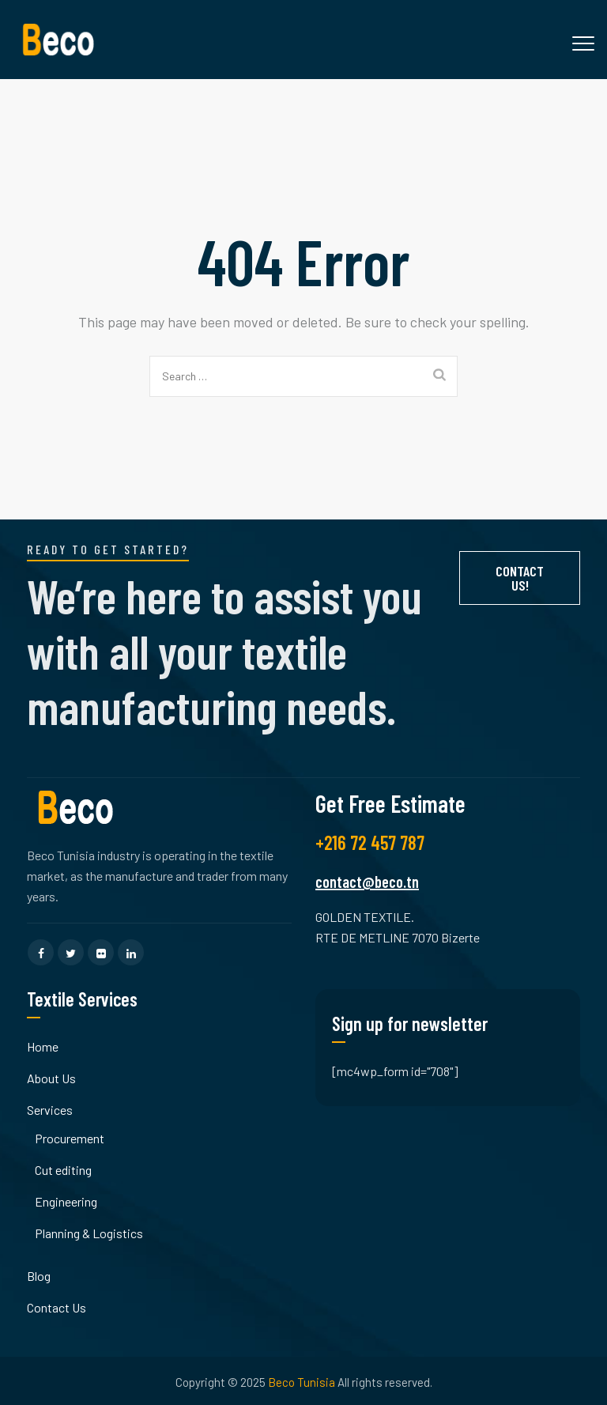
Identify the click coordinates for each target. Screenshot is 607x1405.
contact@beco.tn (367, 881)
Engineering (66, 1201)
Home (42, 1046)
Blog (39, 1275)
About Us (51, 1078)
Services (50, 1109)
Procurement (69, 1138)
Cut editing (63, 1169)
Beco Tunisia (301, 1382)
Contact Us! (520, 578)
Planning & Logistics (89, 1233)
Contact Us (56, 1307)
